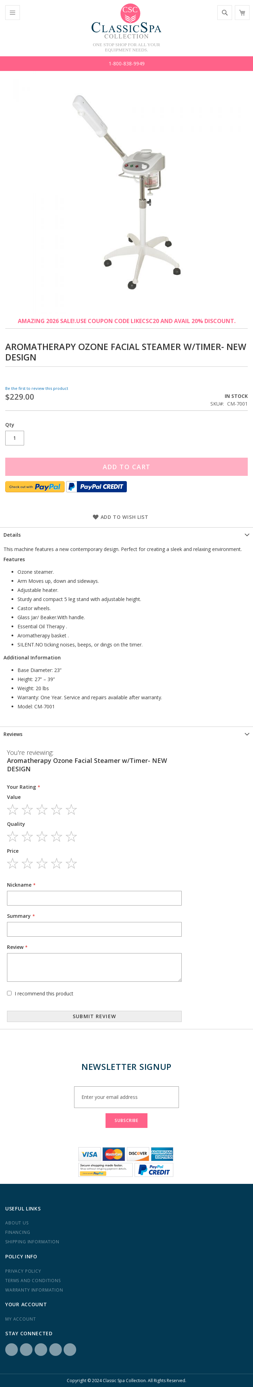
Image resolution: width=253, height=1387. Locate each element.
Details (12, 534)
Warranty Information (34, 1290)
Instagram (26, 1349)
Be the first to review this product (36, 388)
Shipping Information (32, 1242)
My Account (20, 1319)
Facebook (11, 1349)
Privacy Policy (23, 1271)
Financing (17, 1232)
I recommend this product (44, 993)
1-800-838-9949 (127, 63)
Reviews (12, 734)
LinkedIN (41, 1349)
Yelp (55, 1349)
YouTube (70, 1349)
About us (17, 1223)
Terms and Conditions (33, 1281)
